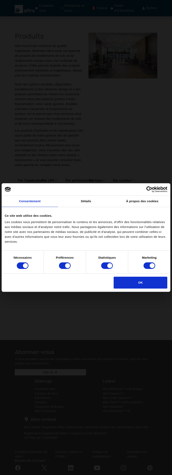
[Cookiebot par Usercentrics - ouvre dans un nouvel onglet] (149, 189)
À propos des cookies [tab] (142, 201)
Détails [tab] (86, 201)
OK (140, 282)
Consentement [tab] (30, 201)
